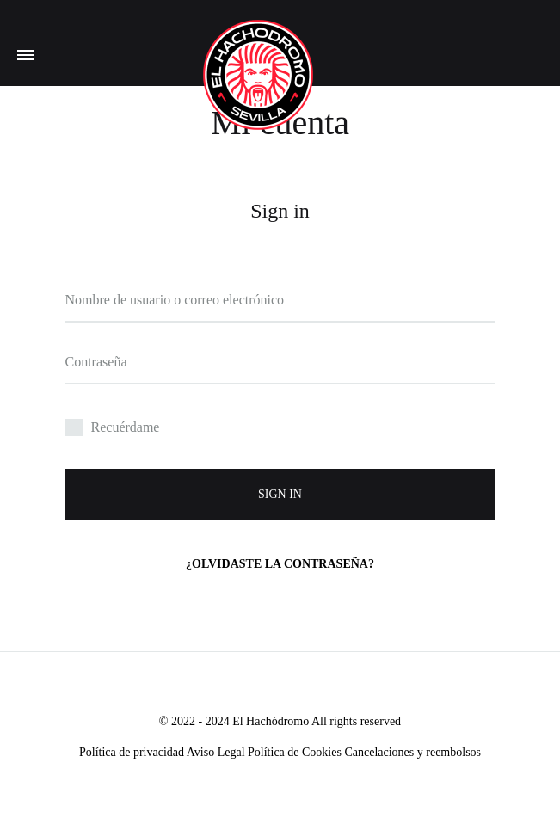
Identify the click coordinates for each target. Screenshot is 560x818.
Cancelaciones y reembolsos (412, 752)
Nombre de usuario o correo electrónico (175, 299)
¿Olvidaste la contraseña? (280, 563)
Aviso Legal (216, 752)
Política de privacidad (133, 752)
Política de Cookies (295, 752)
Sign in (280, 494)
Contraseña (96, 361)
